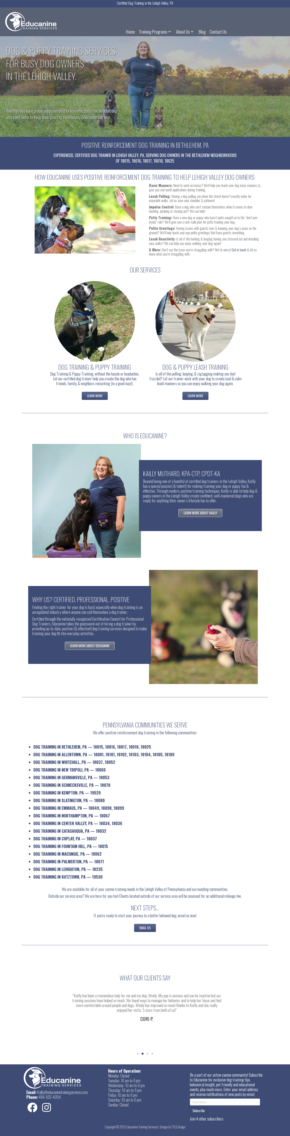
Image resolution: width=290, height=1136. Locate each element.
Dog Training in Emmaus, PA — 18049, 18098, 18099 (78, 808)
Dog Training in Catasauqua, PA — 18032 (69, 831)
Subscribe (199, 1110)
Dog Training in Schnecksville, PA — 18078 (71, 785)
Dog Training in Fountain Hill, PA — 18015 (70, 846)
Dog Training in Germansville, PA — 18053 (71, 777)
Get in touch (239, 249)
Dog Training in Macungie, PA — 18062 (67, 854)
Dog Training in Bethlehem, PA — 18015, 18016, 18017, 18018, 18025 (92, 747)
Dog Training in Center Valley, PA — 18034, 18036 (77, 823)
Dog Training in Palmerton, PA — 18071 (68, 861)
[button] (169, 31)
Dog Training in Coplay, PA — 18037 (65, 839)
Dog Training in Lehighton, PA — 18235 (68, 869)
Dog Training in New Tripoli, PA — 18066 (69, 770)
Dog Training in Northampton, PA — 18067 (71, 816)
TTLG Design (178, 1127)
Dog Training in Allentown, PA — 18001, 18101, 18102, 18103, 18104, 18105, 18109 (103, 754)
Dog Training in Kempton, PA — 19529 (67, 793)
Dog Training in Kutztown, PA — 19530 (68, 877)
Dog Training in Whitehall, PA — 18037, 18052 (74, 762)
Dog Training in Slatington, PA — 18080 (69, 800)
